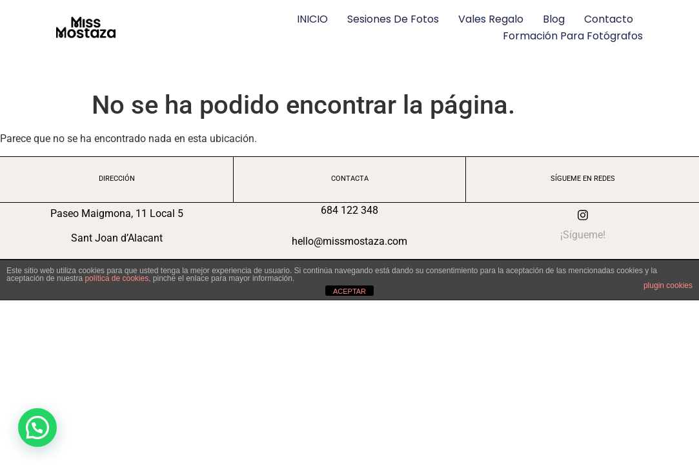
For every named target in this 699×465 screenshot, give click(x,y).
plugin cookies (668, 285)
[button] (37, 427)
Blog (554, 19)
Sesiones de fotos (393, 19)
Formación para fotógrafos (573, 35)
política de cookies (116, 278)
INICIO (312, 19)
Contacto (608, 19)
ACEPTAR (349, 291)
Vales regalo (490, 19)
